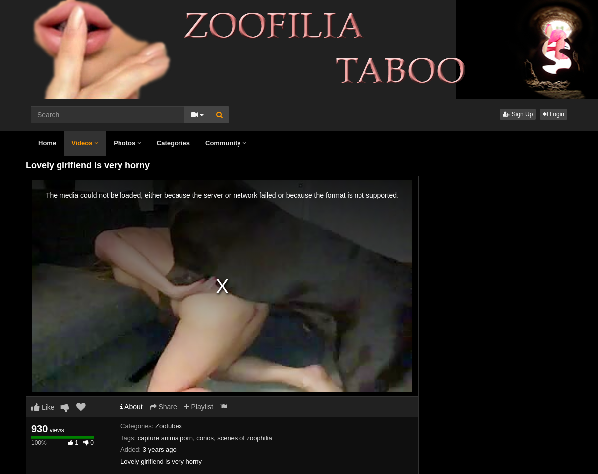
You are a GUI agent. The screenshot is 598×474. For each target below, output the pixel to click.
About (131, 407)
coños (205, 438)
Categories (173, 143)
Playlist (198, 407)
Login (553, 114)
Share (163, 407)
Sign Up (518, 114)
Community (225, 143)
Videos (84, 143)
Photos (127, 143)
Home (47, 143)
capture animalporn (165, 438)
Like (43, 407)
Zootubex (168, 426)
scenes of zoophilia (244, 438)
